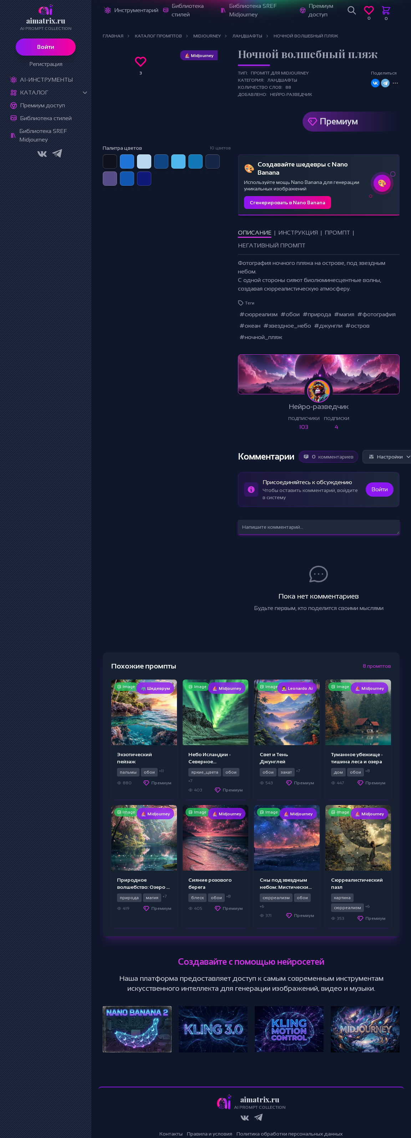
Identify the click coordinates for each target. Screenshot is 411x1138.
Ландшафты (282, 80)
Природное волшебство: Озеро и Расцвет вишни (143, 887)
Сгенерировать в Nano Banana (287, 202)
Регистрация (45, 64)
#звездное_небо (287, 326)
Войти (45, 47)
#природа (317, 314)
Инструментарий (136, 10)
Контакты (171, 1134)
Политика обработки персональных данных (290, 1134)
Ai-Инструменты (46, 80)
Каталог (34, 92)
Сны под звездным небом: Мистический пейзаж (285, 887)
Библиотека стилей (46, 118)
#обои (290, 314)
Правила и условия (209, 1134)
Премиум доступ (42, 105)
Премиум (339, 121)
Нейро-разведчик (291, 94)
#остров (357, 326)
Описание (255, 233)
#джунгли (328, 326)
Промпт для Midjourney (280, 73)
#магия (344, 314)
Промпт (337, 233)
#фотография (376, 314)
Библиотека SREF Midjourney (43, 135)
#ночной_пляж (260, 337)
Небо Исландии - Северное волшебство (209, 762)
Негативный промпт (271, 245)
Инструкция (298, 233)
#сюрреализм (258, 314)
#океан (249, 326)
